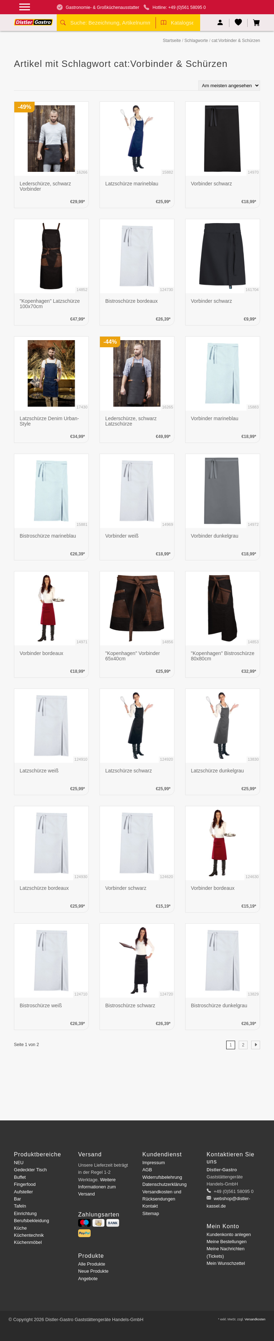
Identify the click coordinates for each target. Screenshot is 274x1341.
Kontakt (150, 1206)
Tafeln (20, 1206)
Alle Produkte (91, 1264)
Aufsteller (23, 1191)
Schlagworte (196, 40)
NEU (19, 1162)
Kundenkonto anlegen (229, 1234)
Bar (17, 1199)
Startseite (172, 40)
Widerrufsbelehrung (162, 1177)
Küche (20, 1228)
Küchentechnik (29, 1235)
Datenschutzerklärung (164, 1184)
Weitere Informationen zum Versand (97, 1187)
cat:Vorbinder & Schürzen (236, 40)
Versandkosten (254, 1319)
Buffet (20, 1177)
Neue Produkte (93, 1271)
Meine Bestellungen (227, 1241)
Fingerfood (25, 1184)
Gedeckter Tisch (30, 1169)
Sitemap (150, 1213)
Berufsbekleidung (31, 1220)
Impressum (153, 1162)
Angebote (88, 1278)
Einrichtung (25, 1213)
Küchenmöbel (28, 1242)
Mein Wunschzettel (226, 1263)
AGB (147, 1169)
